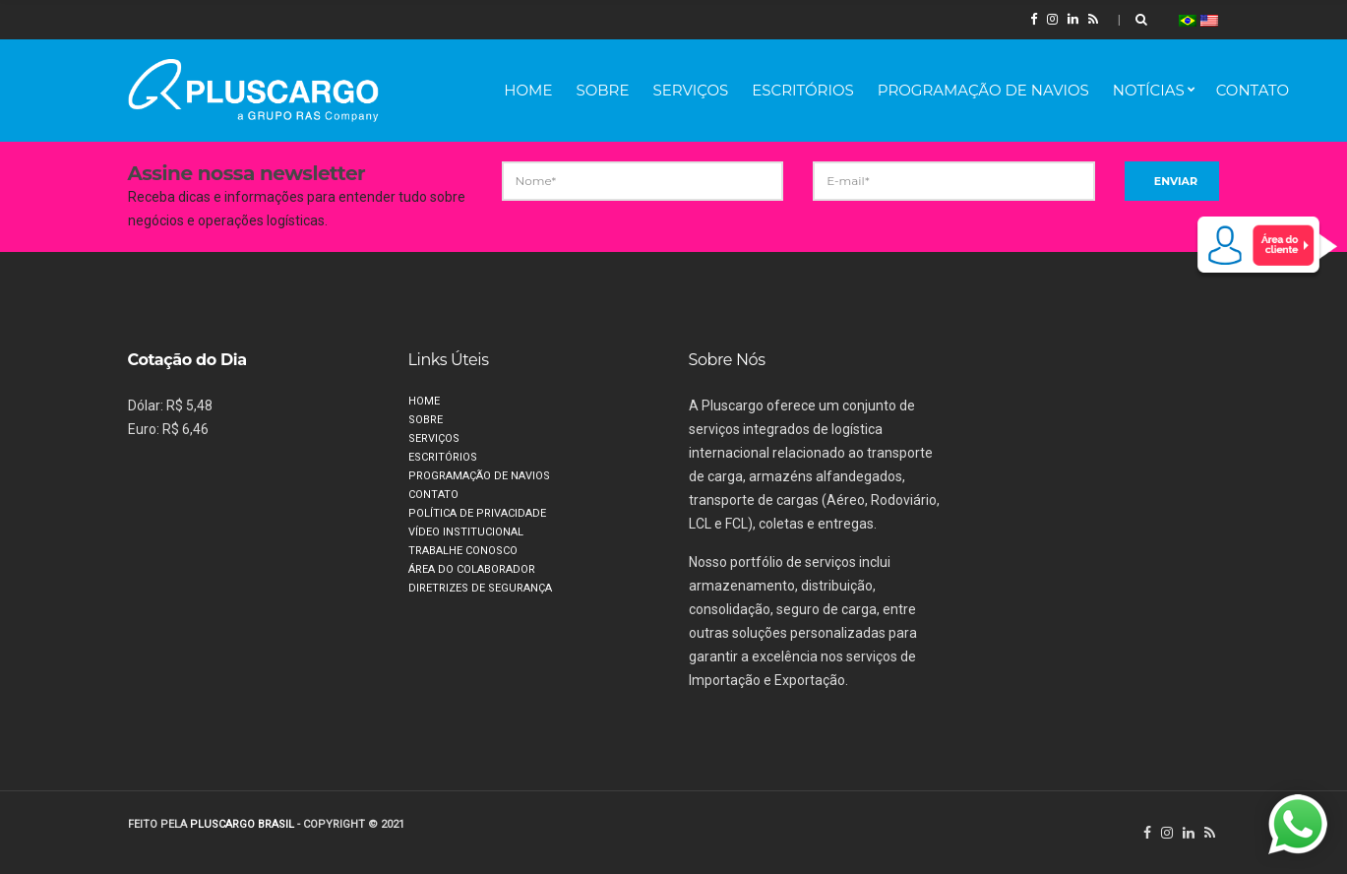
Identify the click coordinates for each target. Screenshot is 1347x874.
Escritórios (803, 90)
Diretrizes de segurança (480, 588)
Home (528, 90)
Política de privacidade (477, 513)
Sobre (602, 90)
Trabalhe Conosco (463, 550)
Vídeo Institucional (465, 532)
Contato (1252, 90)
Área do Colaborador (471, 569)
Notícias (1149, 90)
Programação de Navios (983, 90)
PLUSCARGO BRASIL (242, 824)
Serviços (690, 90)
